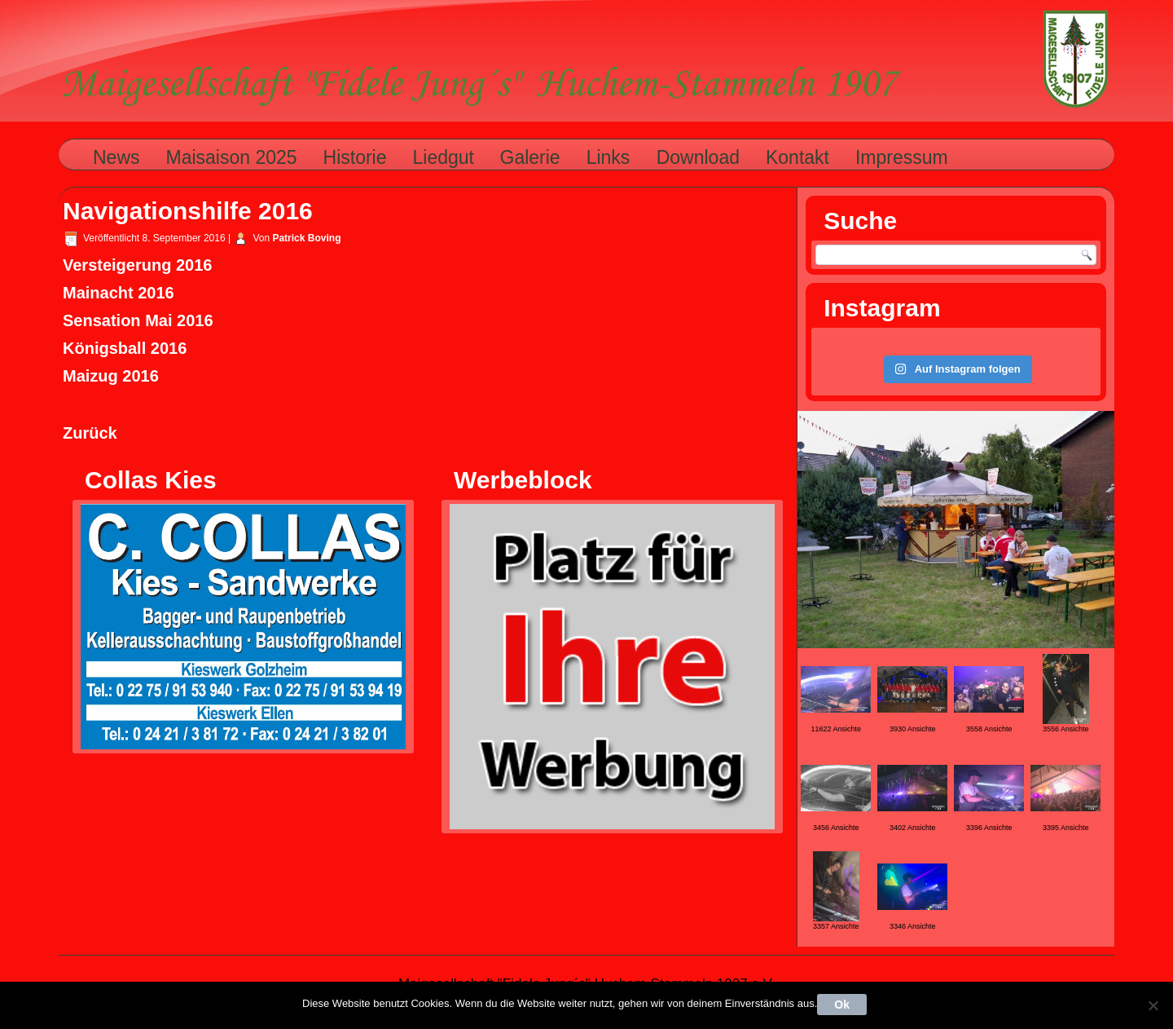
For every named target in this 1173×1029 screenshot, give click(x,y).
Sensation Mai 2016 (138, 320)
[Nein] (1152, 1005)
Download (698, 157)
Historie (355, 157)
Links (608, 157)
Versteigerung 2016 (137, 265)
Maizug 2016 (111, 376)
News (116, 157)
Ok (842, 1004)
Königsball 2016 (125, 348)
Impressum (901, 157)
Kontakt (797, 157)
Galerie (530, 157)
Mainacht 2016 (118, 293)
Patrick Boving (306, 238)
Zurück (90, 433)
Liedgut (443, 157)
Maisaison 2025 (231, 157)
